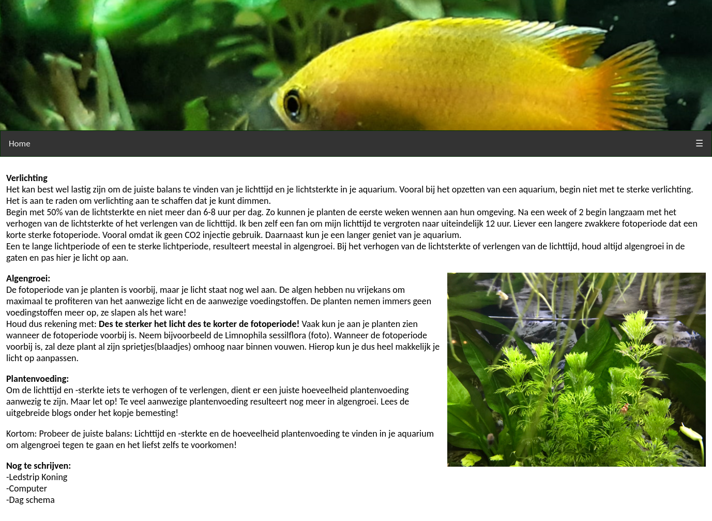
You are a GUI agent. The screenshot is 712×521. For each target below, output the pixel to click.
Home (20, 143)
